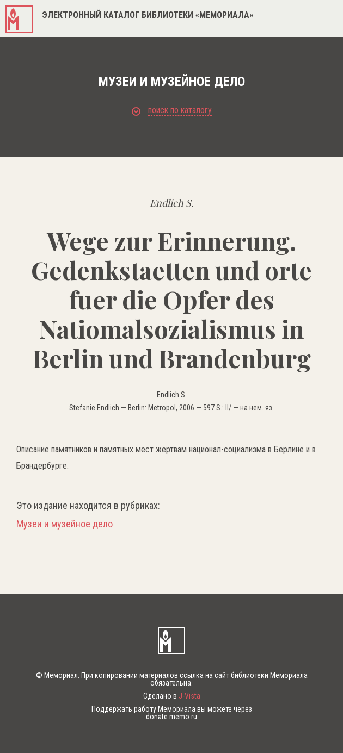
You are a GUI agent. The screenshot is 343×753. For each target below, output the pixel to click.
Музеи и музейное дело (64, 524)
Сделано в (171, 696)
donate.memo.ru (171, 716)
